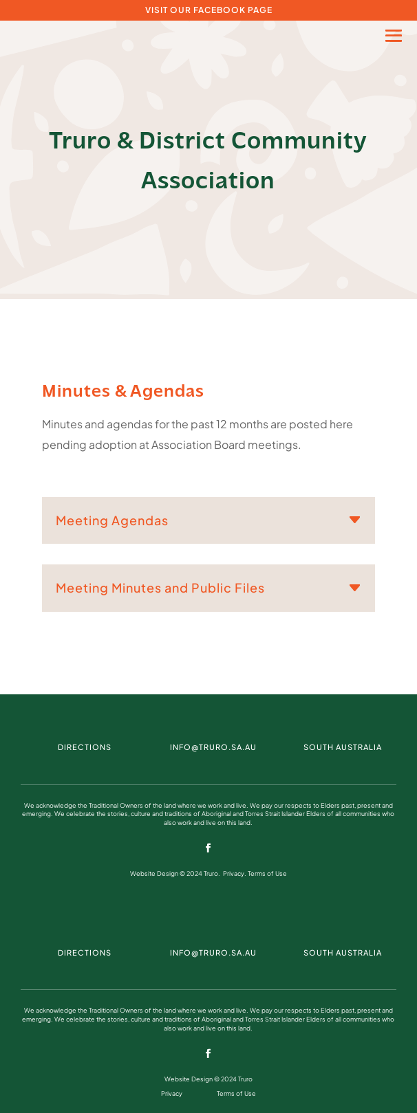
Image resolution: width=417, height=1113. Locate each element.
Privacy (233, 873)
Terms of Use (267, 873)
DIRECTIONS (84, 746)
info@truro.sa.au (213, 746)
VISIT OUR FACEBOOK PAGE (208, 10)
